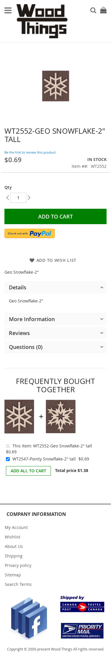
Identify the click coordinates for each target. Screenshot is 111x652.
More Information (32, 319)
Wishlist (12, 537)
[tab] (55, 287)
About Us (14, 546)
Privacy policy (18, 565)
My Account (16, 527)
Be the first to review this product (30, 152)
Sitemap (13, 575)
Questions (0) (26, 346)
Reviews (19, 333)
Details (17, 287)
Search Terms (18, 584)
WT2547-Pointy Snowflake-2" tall (44, 459)
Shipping (13, 556)
